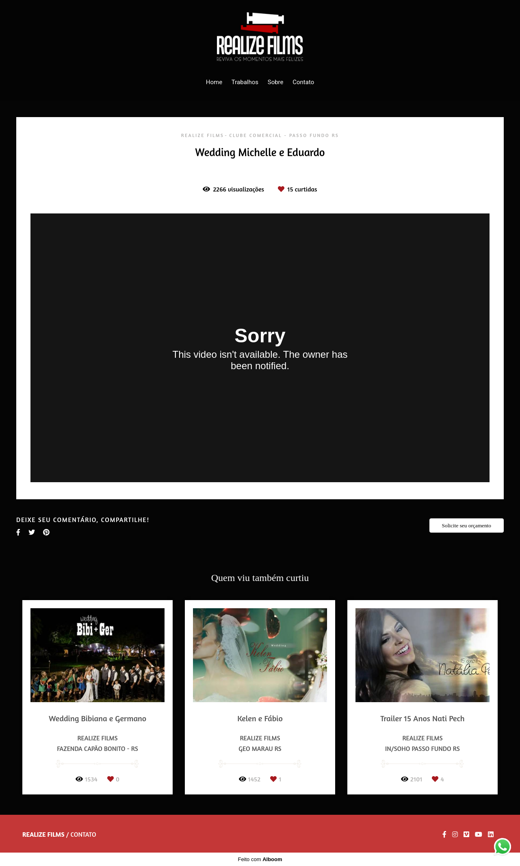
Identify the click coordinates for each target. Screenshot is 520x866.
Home (214, 82)
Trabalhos (245, 82)
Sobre (276, 82)
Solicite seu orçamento (466, 525)
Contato (303, 82)
